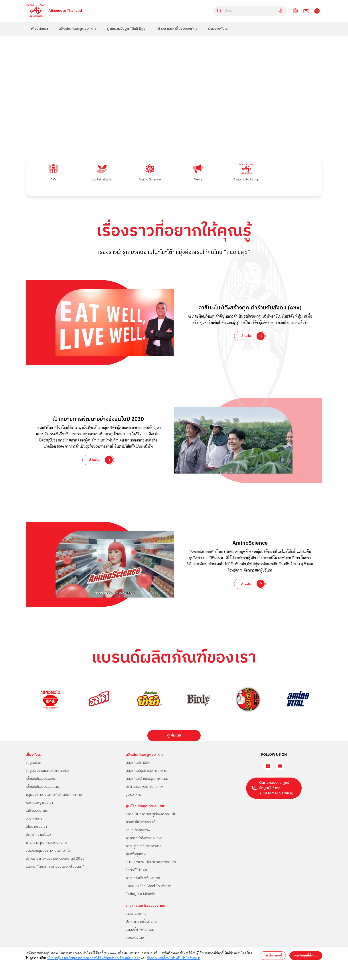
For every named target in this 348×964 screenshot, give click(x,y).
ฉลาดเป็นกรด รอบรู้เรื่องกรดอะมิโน (151, 814)
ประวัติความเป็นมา (39, 835)
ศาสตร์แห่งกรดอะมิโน (142, 822)
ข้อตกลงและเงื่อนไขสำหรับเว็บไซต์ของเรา (173, 958)
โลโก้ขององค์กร (37, 811)
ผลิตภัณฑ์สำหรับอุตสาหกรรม (147, 779)
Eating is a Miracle (140, 894)
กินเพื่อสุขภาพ (136, 854)
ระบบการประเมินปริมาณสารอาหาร (151, 862)
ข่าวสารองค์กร (136, 914)
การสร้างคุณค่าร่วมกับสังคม (46, 843)
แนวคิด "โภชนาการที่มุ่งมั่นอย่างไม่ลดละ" (55, 867)
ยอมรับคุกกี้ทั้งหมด (305, 955)
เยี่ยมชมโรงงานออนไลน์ (42, 787)
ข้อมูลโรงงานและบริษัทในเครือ (47, 771)
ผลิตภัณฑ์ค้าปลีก (138, 763)
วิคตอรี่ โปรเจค (136, 870)
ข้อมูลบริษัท (34, 763)
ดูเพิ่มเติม (174, 735)
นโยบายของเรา (36, 827)
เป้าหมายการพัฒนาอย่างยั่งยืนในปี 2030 (55, 859)
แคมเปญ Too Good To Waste (148, 886)
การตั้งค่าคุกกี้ (272, 955)
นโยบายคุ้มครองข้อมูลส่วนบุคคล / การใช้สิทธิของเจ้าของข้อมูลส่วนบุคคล (93, 958)
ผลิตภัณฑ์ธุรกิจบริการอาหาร (146, 771)
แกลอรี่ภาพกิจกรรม (140, 930)
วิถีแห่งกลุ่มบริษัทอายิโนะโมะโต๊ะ (48, 851)
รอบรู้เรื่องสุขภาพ (138, 830)
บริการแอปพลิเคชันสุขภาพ (145, 787)
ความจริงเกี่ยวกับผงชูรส (143, 878)
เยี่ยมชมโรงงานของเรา (41, 779)
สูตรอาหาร (133, 795)
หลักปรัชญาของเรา (39, 803)
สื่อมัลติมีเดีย (135, 938)
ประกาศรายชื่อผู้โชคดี (141, 922)
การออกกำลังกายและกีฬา (144, 838)
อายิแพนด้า (34, 819)
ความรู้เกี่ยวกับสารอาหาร (143, 846)
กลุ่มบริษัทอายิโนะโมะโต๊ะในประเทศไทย (54, 795)
